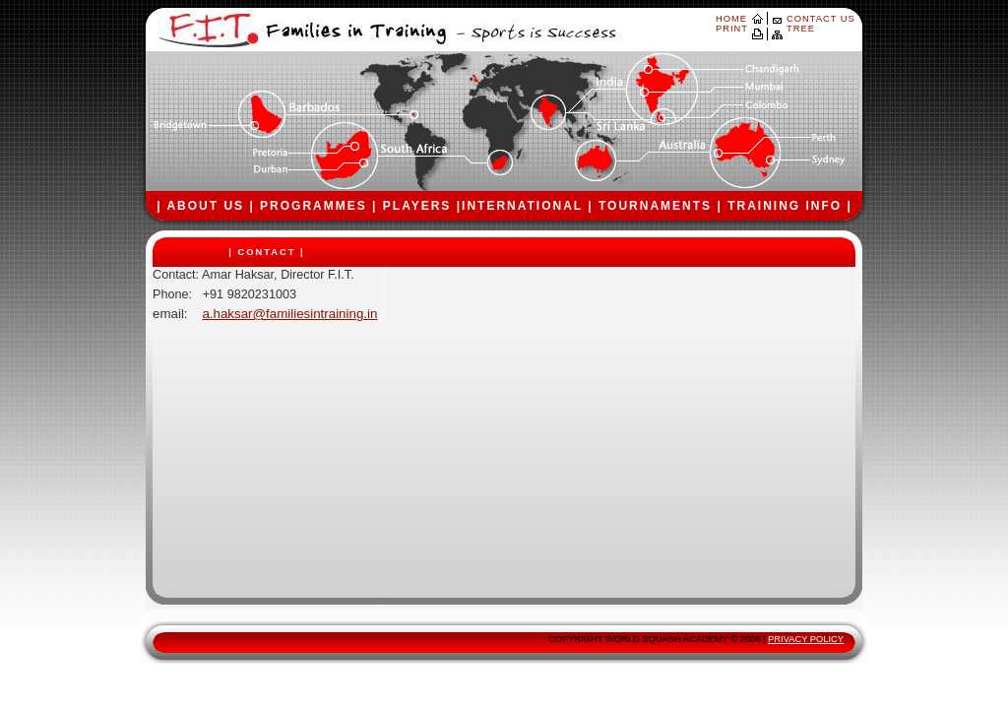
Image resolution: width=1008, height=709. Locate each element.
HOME (731, 19)
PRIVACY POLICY (806, 639)
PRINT (732, 28)
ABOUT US (205, 206)
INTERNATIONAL (522, 206)
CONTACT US (821, 19)
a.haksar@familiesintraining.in (289, 313)
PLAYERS (417, 206)
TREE (801, 28)
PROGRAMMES (313, 206)
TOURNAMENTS (655, 206)
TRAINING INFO (784, 206)
